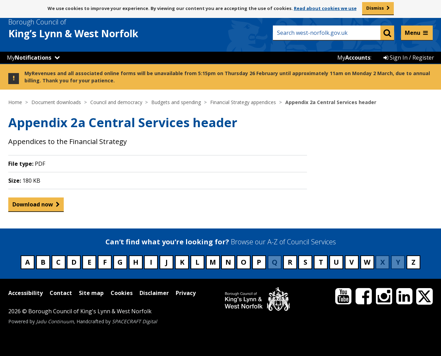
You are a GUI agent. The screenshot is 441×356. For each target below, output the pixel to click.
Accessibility (25, 293)
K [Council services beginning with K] (182, 262)
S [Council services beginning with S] (305, 262)
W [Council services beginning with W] (367, 262)
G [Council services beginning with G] (120, 262)
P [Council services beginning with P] (259, 262)
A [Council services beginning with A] (27, 262)
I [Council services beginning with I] (151, 262)
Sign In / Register (408, 57)
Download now (32, 206)
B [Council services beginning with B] (43, 262)
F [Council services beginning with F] (105, 262)
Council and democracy (116, 102)
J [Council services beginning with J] (166, 262)
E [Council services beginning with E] (89, 262)
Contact (61, 293)
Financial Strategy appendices (243, 102)
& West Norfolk (85, 28)
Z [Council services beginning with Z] (413, 262)
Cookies (122, 293)
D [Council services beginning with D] (73, 262)
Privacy (186, 293)
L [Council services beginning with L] (197, 262)
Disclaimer (154, 293)
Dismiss (375, 8)
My (29, 57)
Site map (91, 293)
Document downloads (56, 102)
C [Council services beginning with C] (58, 262)
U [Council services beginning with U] (336, 262)
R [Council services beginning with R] (290, 262)
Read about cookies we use (325, 8)
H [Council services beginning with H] (136, 262)
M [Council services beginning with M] (212, 262)
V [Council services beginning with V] (351, 262)
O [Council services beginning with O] (243, 262)
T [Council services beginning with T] (321, 262)
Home (15, 102)
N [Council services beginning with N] (228, 262)
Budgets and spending (176, 102)
